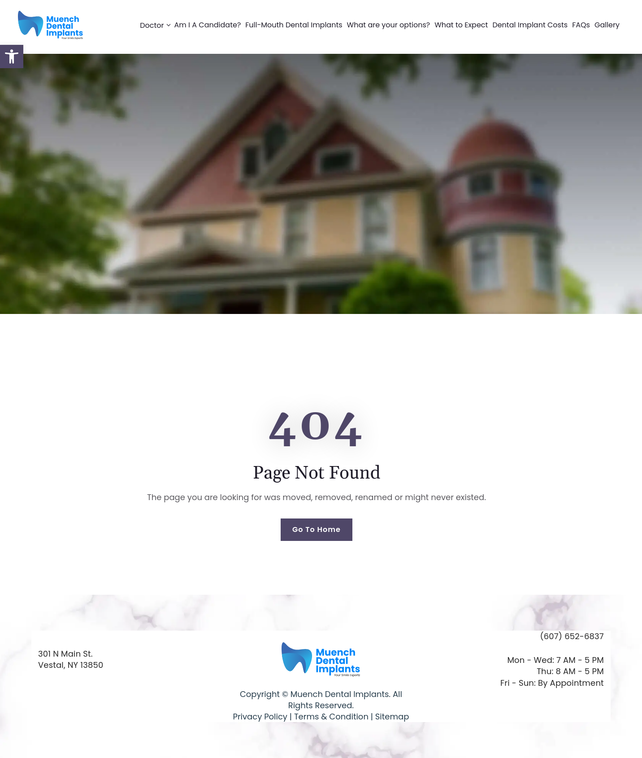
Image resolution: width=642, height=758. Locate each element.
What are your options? (388, 25)
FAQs (581, 25)
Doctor (157, 25)
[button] (11, 56)
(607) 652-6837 (571, 636)
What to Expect (461, 25)
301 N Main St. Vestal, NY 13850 (70, 659)
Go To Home (316, 529)
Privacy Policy (260, 716)
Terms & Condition (330, 716)
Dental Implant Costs (530, 25)
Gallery (607, 25)
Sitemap (392, 716)
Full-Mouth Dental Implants (293, 25)
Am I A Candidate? (207, 25)
